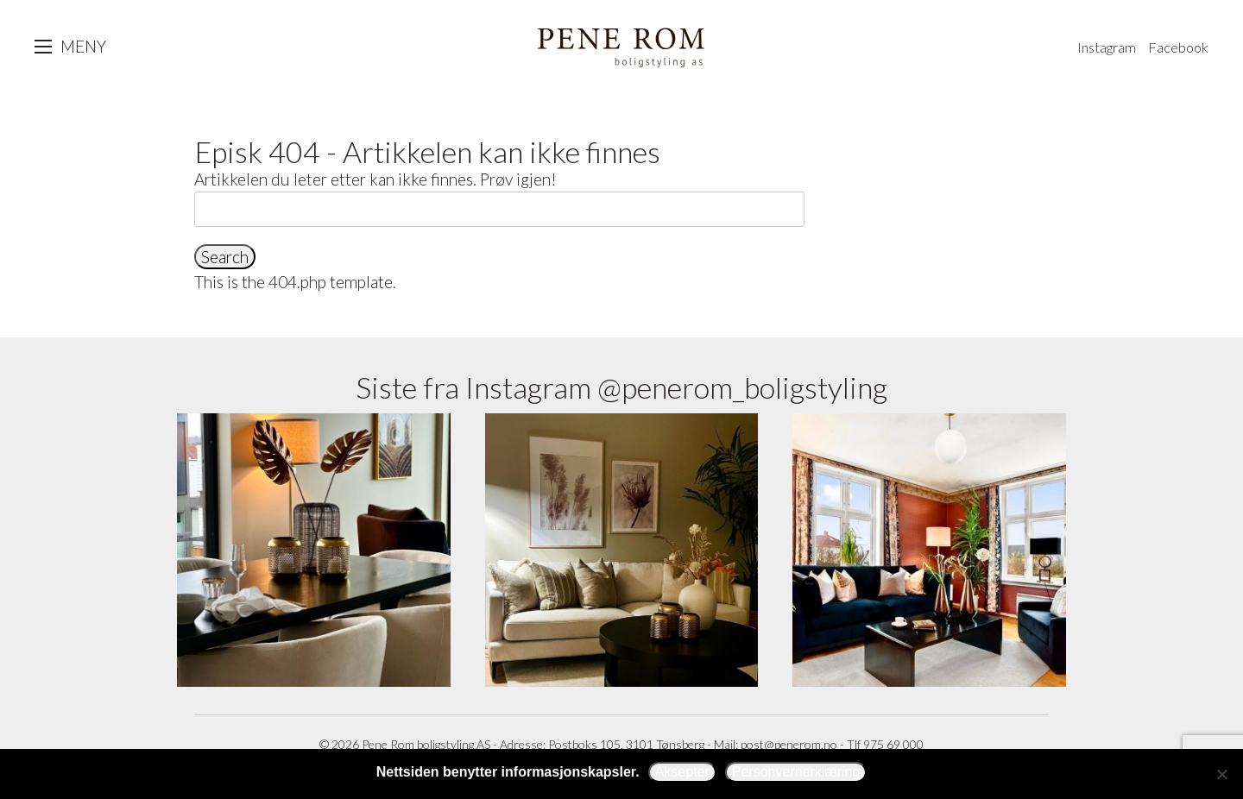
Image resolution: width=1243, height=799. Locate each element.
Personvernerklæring (796, 771)
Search (225, 257)
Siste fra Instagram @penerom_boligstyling (621, 387)
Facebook (1178, 47)
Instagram (1106, 47)
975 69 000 (893, 744)
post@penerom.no (789, 744)
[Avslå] (1221, 774)
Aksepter (682, 771)
